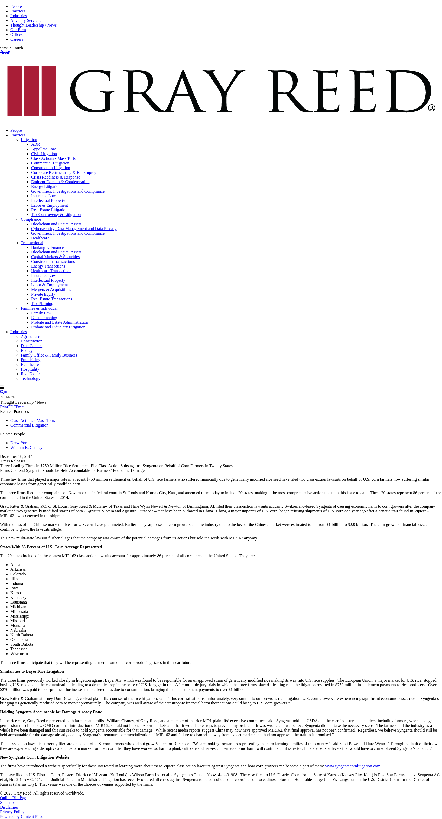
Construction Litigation (50, 168)
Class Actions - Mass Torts (53, 158)
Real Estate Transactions (51, 299)
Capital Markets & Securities (55, 257)
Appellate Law (43, 149)
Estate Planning (44, 317)
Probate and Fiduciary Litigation (58, 327)
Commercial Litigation (50, 163)
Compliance (31, 219)
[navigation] (221, 387)
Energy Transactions (48, 266)
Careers (16, 39)
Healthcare (40, 238)
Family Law (41, 313)
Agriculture (30, 336)
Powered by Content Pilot (21, 816)
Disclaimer (9, 807)
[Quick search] (23, 397)
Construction (31, 341)
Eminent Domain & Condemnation (60, 182)
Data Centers (31, 346)
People (16, 6)
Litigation (29, 139)
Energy (27, 350)
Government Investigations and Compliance (68, 191)
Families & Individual (39, 308)
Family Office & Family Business (49, 355)
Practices (17, 11)
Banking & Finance (47, 247)
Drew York (19, 443)
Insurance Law (43, 196)
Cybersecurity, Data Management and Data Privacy (74, 228)
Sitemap (7, 802)
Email (20, 407)
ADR (35, 144)
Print (4, 407)
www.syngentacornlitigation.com (352, 766)
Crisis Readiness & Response (55, 177)
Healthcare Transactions (51, 271)
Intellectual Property (48, 200)
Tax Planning (42, 303)
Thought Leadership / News (33, 25)
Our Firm (18, 30)
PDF (12, 407)
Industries (18, 16)
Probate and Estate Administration (59, 322)
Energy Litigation (46, 186)
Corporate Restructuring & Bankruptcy (63, 172)
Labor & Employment (49, 205)
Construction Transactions (53, 261)
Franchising (31, 360)
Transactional (32, 242)
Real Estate (30, 374)
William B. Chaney (26, 447)
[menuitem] (226, 130)
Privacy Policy (12, 812)
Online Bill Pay (13, 798)
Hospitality (30, 369)
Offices (16, 34)
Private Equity (43, 294)
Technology (30, 378)
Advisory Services (25, 20)
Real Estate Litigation (49, 210)
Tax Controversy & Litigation (56, 214)
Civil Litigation (44, 153)
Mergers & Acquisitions (51, 289)
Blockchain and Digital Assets (56, 224)
